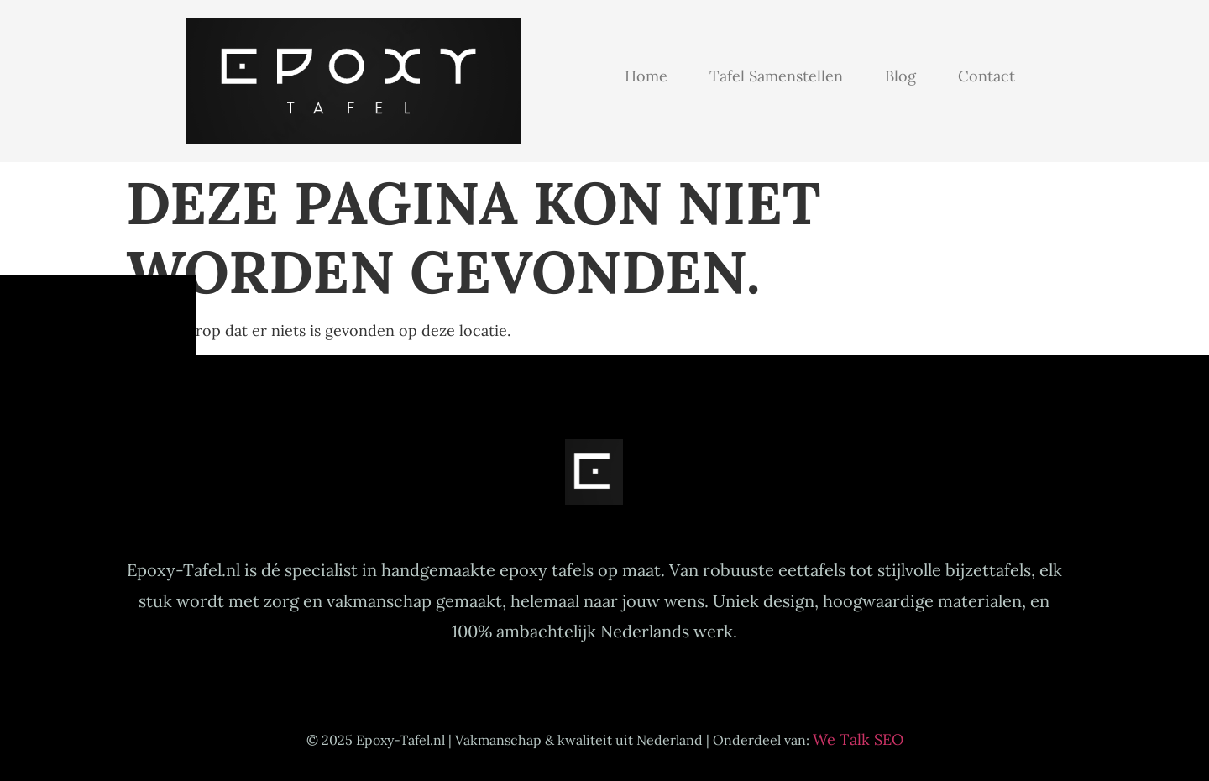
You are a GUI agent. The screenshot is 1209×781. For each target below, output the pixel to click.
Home (646, 76)
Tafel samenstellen (776, 76)
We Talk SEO (858, 739)
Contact (986, 76)
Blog (900, 76)
